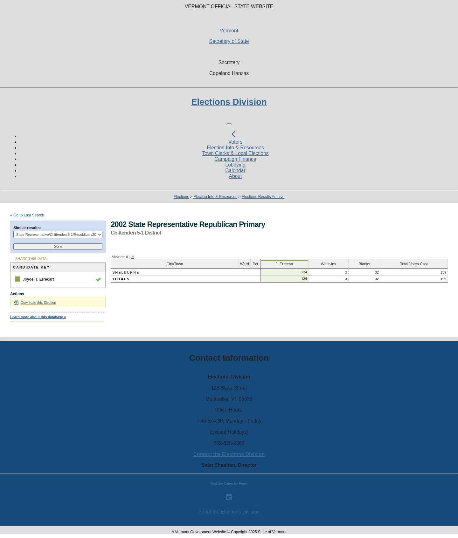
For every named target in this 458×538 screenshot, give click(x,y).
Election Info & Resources (235, 147)
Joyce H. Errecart (38, 279)
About (235, 176)
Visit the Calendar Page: (229, 483)
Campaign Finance (235, 159)
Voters (235, 142)
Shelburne (125, 272)
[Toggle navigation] (229, 124)
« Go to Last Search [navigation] (27, 215)
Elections (181, 196)
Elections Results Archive (263, 196)
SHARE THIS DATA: (31, 259)
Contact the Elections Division (229, 454)
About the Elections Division (229, 511)
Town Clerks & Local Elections (235, 153)
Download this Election (35, 302)
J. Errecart (284, 264)
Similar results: (27, 228)
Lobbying (235, 164)
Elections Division (229, 102)
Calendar (235, 170)
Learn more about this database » (38, 317)
